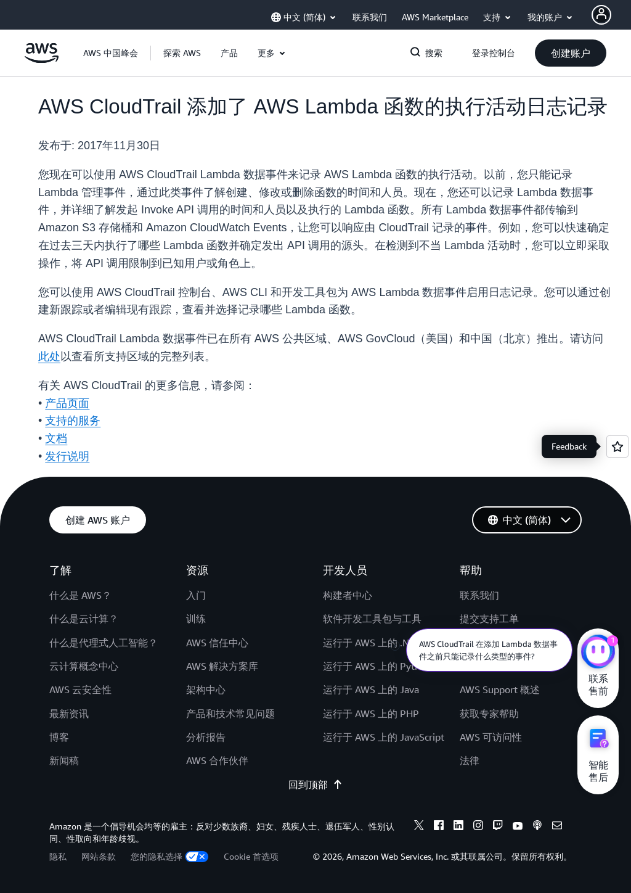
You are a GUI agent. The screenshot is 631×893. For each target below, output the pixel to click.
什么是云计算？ (83, 618)
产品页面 (67, 403)
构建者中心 (347, 595)
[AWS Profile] (601, 15)
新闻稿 (64, 760)
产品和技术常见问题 (230, 713)
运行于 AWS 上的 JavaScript (383, 737)
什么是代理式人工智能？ (103, 642)
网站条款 (98, 856)
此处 (49, 356)
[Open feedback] (617, 446)
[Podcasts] (537, 827)
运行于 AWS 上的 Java (371, 689)
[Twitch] (498, 827)
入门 (196, 595)
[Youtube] (518, 827)
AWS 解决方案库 (222, 666)
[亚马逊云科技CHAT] (598, 653)
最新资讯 (69, 713)
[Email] (557, 827)
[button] (182, 53)
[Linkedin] (458, 827)
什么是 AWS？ (80, 595)
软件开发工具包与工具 (372, 618)
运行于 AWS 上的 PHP (371, 713)
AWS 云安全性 (80, 689)
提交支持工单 (489, 618)
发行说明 (67, 456)
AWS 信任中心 (217, 642)
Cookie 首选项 (251, 856)
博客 (59, 737)
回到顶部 (315, 784)
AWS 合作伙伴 (217, 760)
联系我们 (479, 595)
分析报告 (206, 737)
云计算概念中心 (83, 666)
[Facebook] (439, 827)
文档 (56, 438)
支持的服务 (72, 420)
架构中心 (206, 689)
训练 (196, 618)
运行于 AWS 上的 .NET (371, 642)
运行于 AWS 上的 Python (377, 666)
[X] (419, 827)
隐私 (58, 856)
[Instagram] (478, 827)
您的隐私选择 (170, 856)
